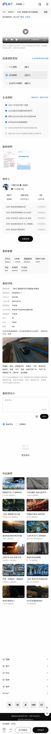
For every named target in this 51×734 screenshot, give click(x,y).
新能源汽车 (19, 366)
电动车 (5, 369)
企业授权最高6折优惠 (40, 58)
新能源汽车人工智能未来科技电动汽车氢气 (13, 492)
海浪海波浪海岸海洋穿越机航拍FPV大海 (13, 536)
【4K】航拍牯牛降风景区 (15, 230)
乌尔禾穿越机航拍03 (35, 601)
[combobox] (20, 4)
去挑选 (27, 17)
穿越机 (5, 366)
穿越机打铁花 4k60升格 (36, 514)
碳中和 (15, 373)
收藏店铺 (25, 239)
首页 (3, 12)
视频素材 (11, 12)
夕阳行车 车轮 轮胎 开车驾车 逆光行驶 (13, 557)
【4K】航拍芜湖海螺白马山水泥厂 (18, 212)
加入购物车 (23, 730)
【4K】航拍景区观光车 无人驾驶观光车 (20, 224)
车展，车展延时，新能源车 (12, 579)
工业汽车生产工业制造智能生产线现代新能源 (38, 536)
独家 (46, 12)
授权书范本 (44, 97)
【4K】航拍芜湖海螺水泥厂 (16, 207)
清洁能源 (23, 373)
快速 (11, 369)
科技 (22, 369)
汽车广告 (42, 369)
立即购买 (40, 730)
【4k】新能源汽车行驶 (11, 514)
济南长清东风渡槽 (34, 557)
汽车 (35, 366)
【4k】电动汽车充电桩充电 (37, 579)
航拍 (11, 366)
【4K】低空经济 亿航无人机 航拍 (18, 218)
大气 (17, 369)
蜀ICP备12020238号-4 (25, 720)
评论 (44, 416)
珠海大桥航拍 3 (8, 601)
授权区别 (34, 97)
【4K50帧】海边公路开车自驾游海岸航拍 (38, 492)
